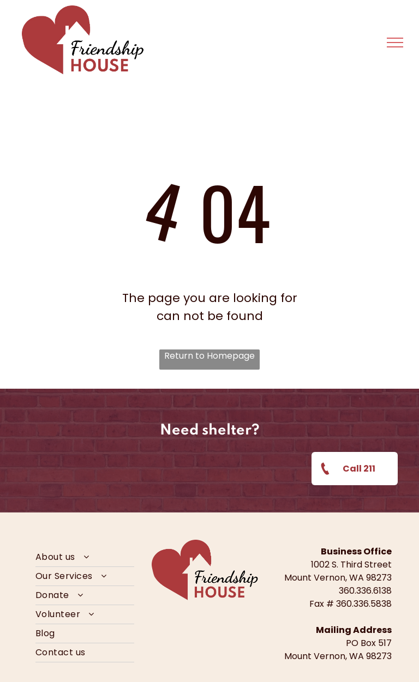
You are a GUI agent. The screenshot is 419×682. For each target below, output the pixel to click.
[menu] (395, 42)
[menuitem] (84, 557)
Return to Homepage (209, 355)
